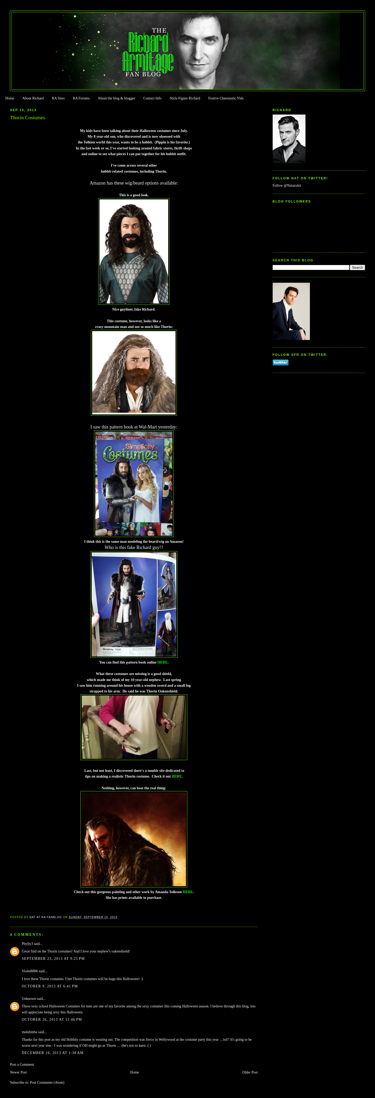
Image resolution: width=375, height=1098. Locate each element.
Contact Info (152, 98)
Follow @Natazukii (287, 185)
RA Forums (81, 98)
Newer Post (18, 1072)
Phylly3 (27, 944)
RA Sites (58, 98)
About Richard (33, 98)
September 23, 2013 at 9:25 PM (53, 959)
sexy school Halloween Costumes (55, 1006)
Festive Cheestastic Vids (226, 98)
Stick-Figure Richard (185, 98)
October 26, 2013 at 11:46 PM (52, 1019)
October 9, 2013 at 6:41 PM (50, 986)
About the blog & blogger (116, 98)
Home (9, 98)
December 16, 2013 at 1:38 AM (53, 1053)
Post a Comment (22, 1065)
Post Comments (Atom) (47, 1082)
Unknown (29, 999)
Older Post (250, 1072)
